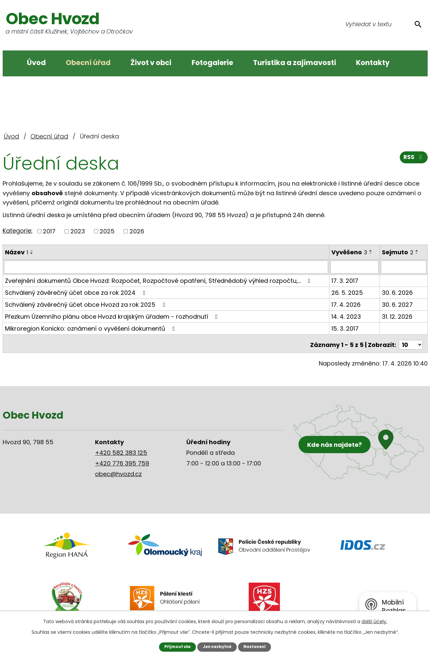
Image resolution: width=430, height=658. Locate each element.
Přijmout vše (175, 646)
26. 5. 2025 (347, 292)
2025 (107, 231)
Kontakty (372, 62)
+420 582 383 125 (121, 450)
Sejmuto (398, 252)
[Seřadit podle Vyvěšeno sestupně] (371, 253)
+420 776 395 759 (122, 460)
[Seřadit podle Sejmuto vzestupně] (417, 250)
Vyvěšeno (350, 252)
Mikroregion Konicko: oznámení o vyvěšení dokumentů (91, 328)
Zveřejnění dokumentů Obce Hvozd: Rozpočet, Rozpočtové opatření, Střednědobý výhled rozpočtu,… (159, 280)
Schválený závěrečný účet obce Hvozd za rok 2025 (86, 304)
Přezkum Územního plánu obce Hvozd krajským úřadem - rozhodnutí (112, 316)
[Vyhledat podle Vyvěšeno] (355, 267)
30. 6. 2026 (397, 292)
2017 (49, 231)
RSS (413, 159)
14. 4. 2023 (346, 316)
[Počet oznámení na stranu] (411, 342)
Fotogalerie (212, 62)
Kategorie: (18, 230)
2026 (136, 231)
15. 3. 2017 (345, 328)
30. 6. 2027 (397, 304)
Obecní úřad (88, 62)
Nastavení (257, 646)
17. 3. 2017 (345, 280)
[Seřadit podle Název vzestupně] (32, 250)
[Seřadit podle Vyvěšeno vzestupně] (371, 250)
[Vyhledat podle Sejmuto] (403, 267)
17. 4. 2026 (346, 304)
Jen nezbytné (217, 646)
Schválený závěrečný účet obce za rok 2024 (76, 292)
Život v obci (150, 62)
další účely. (374, 621)
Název (16, 252)
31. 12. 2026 (397, 316)
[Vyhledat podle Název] (166, 267)
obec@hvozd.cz (118, 471)
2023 (77, 231)
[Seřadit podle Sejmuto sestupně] (417, 253)
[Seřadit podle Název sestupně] (32, 253)
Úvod (36, 62)
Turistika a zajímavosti (294, 62)
